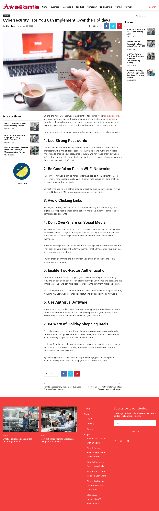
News (6, 16)
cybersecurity (113, 116)
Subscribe (135, 431)
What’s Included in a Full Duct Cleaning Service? (15, 124)
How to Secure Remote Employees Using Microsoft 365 (14, 137)
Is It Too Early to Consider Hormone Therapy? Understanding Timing (16, 149)
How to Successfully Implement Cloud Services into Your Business (105, 388)
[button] (152, 7)
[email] (135, 423)
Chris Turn (10, 26)
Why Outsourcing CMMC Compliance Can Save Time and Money (135, 73)
